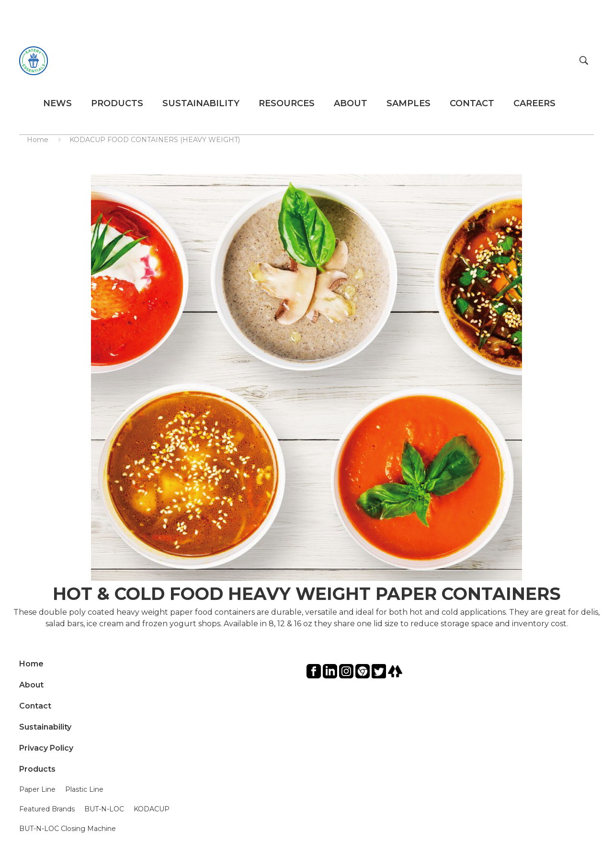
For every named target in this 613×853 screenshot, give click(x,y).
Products (37, 769)
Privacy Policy (46, 748)
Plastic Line (84, 789)
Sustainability (45, 726)
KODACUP (152, 809)
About (31, 684)
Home (37, 139)
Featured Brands (47, 809)
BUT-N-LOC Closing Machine (67, 828)
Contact (35, 705)
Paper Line (37, 789)
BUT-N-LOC (104, 809)
